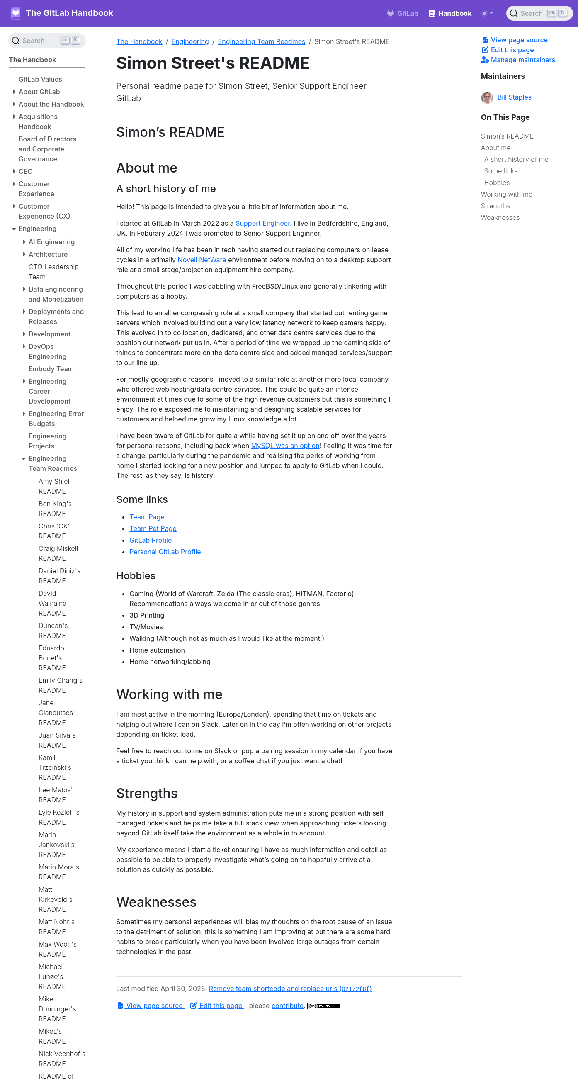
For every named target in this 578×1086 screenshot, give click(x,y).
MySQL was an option (285, 445)
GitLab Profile (150, 540)
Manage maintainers (518, 60)
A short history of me (516, 159)
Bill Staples (506, 98)
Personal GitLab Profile (165, 552)
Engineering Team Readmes (262, 41)
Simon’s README (507, 136)
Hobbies (497, 182)
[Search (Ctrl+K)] (539, 13)
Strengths (495, 206)
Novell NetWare (202, 260)
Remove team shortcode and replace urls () (290, 988)
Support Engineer (263, 223)
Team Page (146, 517)
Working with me (507, 194)
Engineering (190, 41)
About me (496, 148)
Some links (501, 171)
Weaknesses (500, 217)
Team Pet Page (153, 528)
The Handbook (139, 41)
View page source (514, 40)
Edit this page (507, 50)
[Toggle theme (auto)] (487, 13)
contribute (288, 1005)
